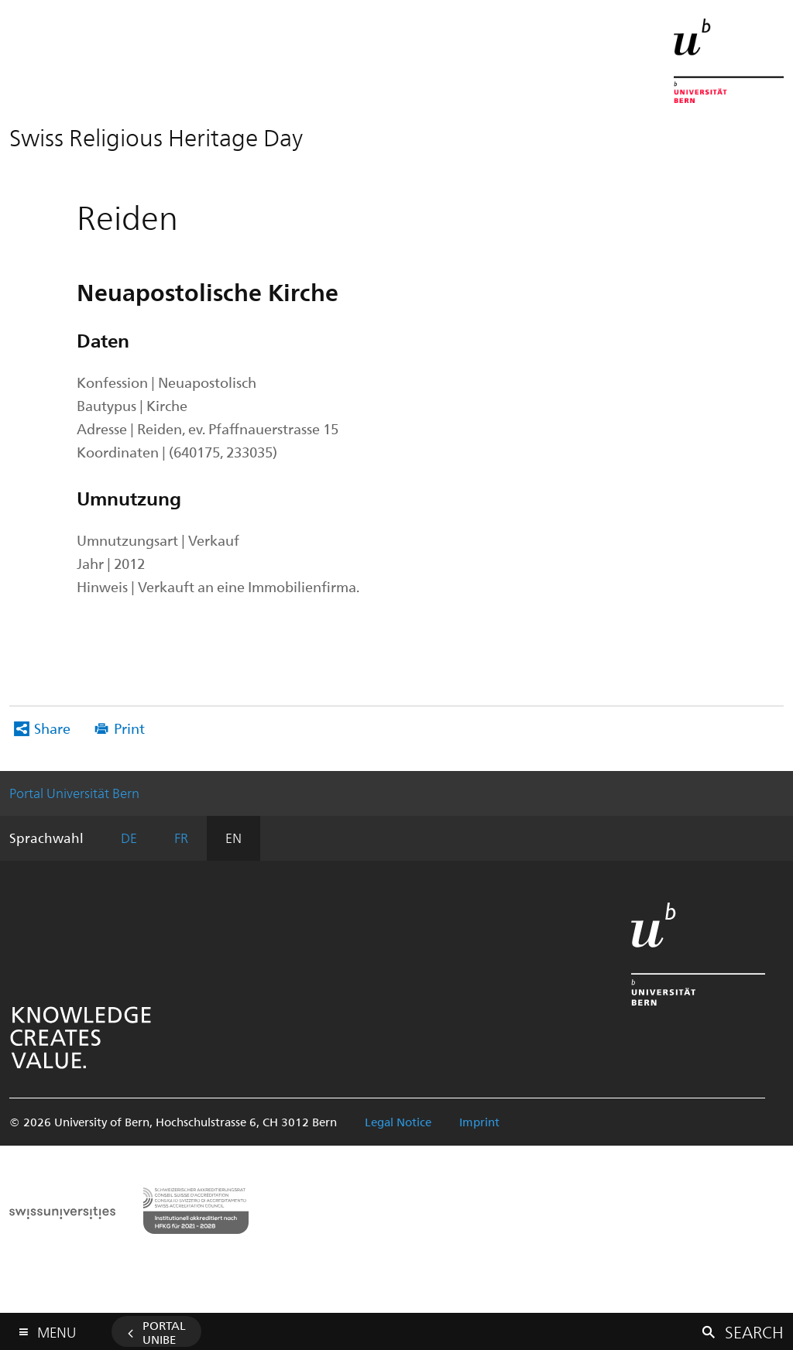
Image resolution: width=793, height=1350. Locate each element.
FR (181, 837)
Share (52, 728)
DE (129, 837)
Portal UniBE (164, 1332)
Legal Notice (398, 1121)
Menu (56, 1328)
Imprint (479, 1121)
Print (129, 728)
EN (233, 837)
